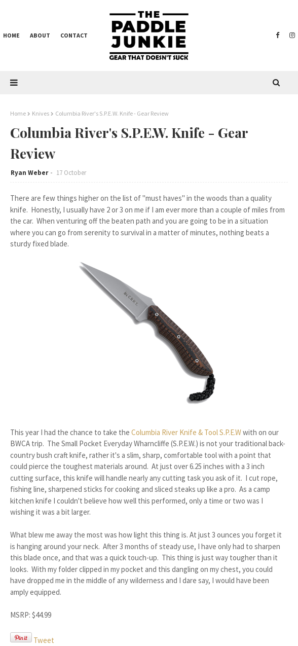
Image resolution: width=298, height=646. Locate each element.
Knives (40, 113)
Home (18, 113)
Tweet (43, 640)
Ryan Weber (29, 172)
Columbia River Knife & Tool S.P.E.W (186, 432)
